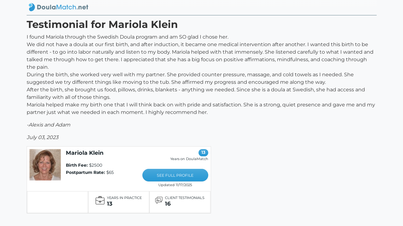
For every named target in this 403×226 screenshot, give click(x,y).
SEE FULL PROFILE (175, 175)
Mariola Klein (84, 152)
